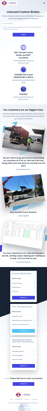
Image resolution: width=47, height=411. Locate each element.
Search (23, 34)
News (11, 399)
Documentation (18, 399)
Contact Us (23, 297)
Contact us (23, 384)
